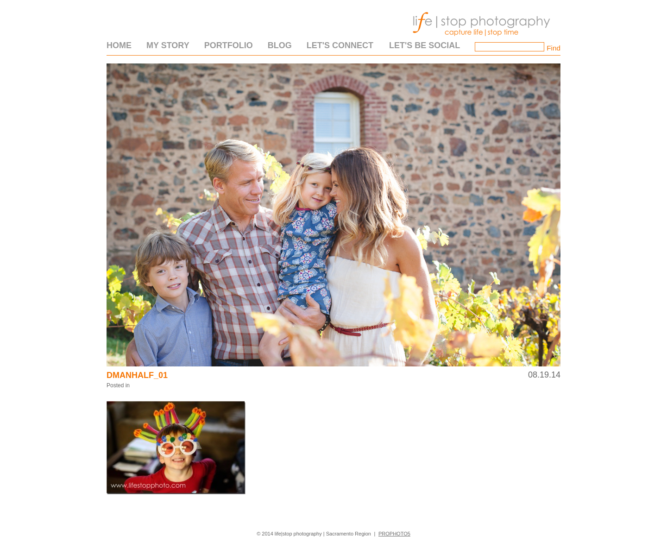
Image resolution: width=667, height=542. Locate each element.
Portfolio (228, 45)
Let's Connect (340, 45)
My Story (167, 45)
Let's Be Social (424, 45)
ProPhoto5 (394, 533)
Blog (280, 45)
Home (119, 45)
